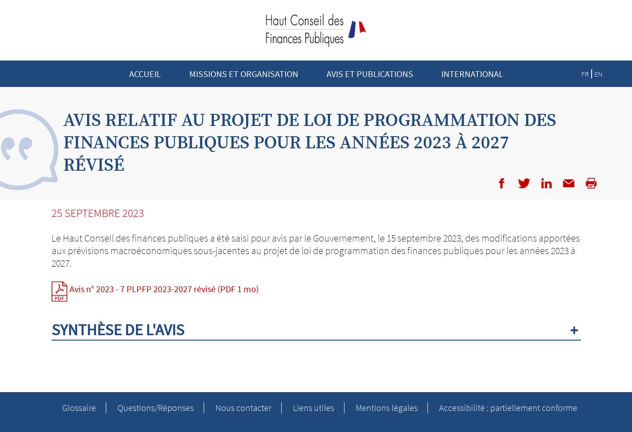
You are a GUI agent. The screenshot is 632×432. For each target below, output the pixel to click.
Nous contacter (243, 407)
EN (598, 73)
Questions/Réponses (156, 407)
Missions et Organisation (243, 73)
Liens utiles (313, 407)
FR (585, 73)
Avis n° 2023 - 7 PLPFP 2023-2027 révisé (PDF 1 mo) (164, 288)
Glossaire (79, 407)
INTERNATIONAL (472, 73)
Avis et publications (370, 73)
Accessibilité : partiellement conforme (508, 407)
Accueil (145, 73)
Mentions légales (387, 407)
